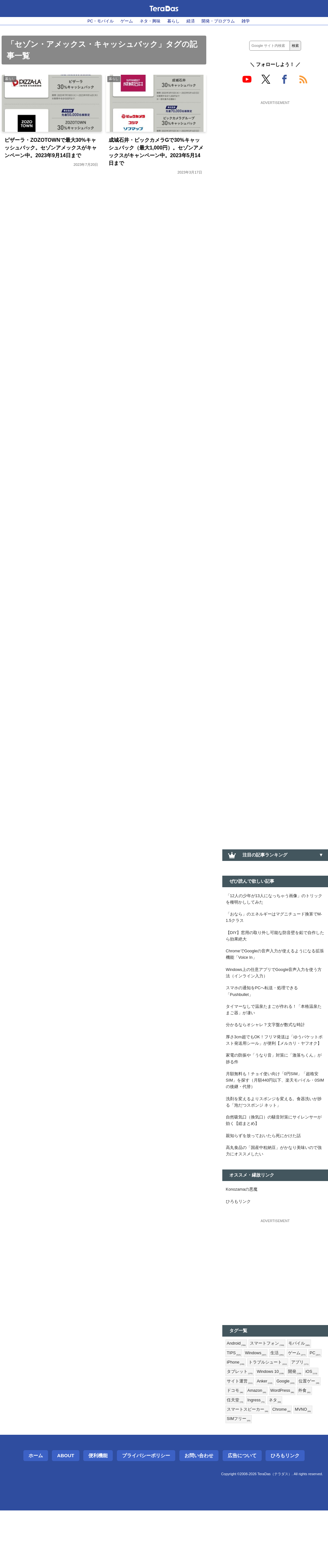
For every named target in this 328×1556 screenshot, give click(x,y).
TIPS (234, 1391)
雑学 (252, 21)
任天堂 (283, 1443)
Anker (301, 1422)
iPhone (252, 1402)
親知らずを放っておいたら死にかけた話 (266, 1167)
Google (237, 1433)
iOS (251, 1422)
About (65, 1501)
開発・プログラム (222, 21)
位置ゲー (262, 1433)
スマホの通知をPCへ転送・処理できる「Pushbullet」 (265, 1002)
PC (232, 1402)
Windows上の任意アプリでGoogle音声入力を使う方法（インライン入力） (274, 981)
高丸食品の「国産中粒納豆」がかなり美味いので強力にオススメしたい (275, 1184)
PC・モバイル (95, 21)
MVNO (236, 1464)
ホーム (36, 1501)
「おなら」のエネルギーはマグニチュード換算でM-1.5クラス (275, 920)
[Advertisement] (275, 147)
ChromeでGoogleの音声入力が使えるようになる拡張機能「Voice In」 (275, 961)
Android (237, 1381)
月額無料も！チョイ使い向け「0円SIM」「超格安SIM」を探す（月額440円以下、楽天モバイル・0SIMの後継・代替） (274, 1107)
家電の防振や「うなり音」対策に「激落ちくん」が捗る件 (275, 1083)
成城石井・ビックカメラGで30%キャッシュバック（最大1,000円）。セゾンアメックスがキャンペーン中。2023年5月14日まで (156, 154)
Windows (258, 1391)
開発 (234, 1422)
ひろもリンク (239, 1237)
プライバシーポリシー (146, 1501)
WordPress (240, 1443)
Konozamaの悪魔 (243, 1224)
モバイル (304, 1381)
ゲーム (123, 21)
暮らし (174, 21)
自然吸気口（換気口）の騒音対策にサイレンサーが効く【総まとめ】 (275, 1151)
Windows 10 (296, 1412)
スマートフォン (270, 1381)
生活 (281, 1391)
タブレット (263, 1412)
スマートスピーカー (266, 1454)
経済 (192, 21)
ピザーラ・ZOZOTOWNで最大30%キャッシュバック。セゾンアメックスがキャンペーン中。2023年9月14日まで (50, 154)
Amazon (309, 1433)
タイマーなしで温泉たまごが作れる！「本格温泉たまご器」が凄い (275, 1022)
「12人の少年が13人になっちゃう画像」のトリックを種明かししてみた (273, 900)
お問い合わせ (198, 1501)
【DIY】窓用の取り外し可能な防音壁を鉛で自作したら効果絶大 (274, 940)
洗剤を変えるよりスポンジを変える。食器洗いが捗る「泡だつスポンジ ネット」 (275, 1131)
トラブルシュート (286, 1402)
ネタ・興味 (149, 21)
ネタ (233, 1454)
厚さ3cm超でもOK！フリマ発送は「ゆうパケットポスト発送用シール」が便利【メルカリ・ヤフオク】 (275, 1059)
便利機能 (98, 1501)
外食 (264, 1443)
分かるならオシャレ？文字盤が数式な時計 (268, 1038)
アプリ (236, 1412)
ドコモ (285, 1433)
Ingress (306, 1443)
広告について (242, 1501)
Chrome (302, 1454)
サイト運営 (275, 1422)
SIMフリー (262, 1464)
